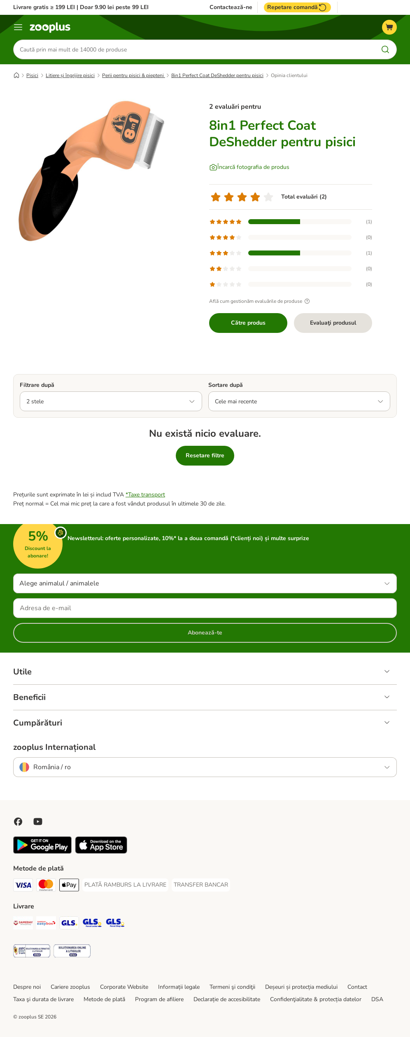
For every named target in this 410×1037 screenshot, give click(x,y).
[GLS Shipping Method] (69, 924)
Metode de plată (104, 999)
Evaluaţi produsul (333, 323)
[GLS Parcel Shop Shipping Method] (115, 924)
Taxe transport (146, 495)
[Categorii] (18, 27)
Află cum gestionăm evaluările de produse (260, 301)
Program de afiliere (159, 999)
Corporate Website (124, 987)
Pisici (32, 75)
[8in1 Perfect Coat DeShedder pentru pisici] (91, 171)
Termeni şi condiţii (232, 987)
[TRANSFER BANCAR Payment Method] (201, 885)
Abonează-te (205, 633)
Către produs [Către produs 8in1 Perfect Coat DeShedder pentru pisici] (248, 323)
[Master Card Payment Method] (46, 886)
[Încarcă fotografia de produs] (249, 167)
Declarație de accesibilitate (226, 999)
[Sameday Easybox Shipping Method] (46, 924)
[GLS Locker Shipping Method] (92, 924)
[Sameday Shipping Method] (23, 924)
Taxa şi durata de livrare (43, 999)
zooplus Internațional (54, 747)
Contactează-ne (231, 7)
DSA (377, 999)
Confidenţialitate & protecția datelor (315, 999)
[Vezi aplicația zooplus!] (42, 852)
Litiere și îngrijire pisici (70, 75)
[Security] (31, 952)
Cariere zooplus (70, 987)
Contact (357, 987)
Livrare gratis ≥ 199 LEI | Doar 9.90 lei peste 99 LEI (81, 7)
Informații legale (179, 987)
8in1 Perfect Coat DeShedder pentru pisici (217, 75)
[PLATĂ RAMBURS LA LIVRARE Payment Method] (125, 885)
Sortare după (225, 385)
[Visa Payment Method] (23, 886)
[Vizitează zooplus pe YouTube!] (38, 821)
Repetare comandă (297, 7)
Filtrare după (37, 385)
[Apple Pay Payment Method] (69, 886)
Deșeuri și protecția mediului (301, 987)
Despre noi (27, 987)
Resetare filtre (205, 455)
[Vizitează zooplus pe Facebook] (18, 821)
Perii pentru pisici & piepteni (133, 75)
